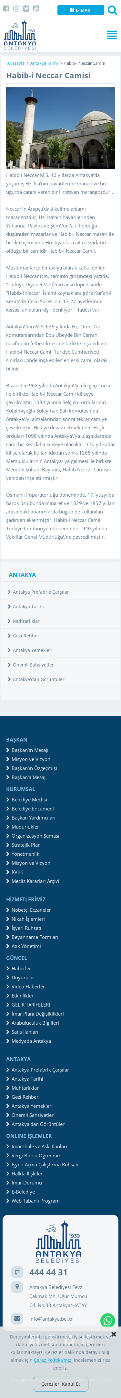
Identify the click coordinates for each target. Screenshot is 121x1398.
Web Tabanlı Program (33, 1200)
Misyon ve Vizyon (28, 759)
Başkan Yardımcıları (30, 817)
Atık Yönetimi (23, 946)
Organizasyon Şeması (32, 835)
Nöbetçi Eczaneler (28, 910)
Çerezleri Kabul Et (60, 1384)
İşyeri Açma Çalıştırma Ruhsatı (42, 1164)
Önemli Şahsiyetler (31, 665)
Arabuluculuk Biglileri (32, 1022)
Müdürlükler (22, 826)
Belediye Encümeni (30, 808)
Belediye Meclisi (26, 799)
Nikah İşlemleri (25, 919)
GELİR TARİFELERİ (28, 1004)
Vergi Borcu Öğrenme (33, 1155)
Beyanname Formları (32, 937)
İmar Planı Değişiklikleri (35, 1013)
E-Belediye (20, 1191)
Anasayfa (16, 63)
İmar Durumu (24, 1182)
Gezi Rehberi (24, 636)
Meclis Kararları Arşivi (32, 881)
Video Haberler (25, 986)
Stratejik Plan (23, 845)
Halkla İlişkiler (24, 1173)
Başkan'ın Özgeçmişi (31, 768)
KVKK (14, 872)
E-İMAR (80, 10)
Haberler (18, 968)
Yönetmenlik (22, 854)
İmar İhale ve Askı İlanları (36, 1146)
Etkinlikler (20, 995)
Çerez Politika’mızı (53, 1360)
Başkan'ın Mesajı (27, 750)
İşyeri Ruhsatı (23, 928)
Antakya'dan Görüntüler (36, 679)
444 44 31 (48, 1272)
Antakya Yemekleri (30, 650)
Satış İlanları (22, 1032)
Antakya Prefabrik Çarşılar (38, 592)
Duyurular (20, 977)
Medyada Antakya (28, 1041)
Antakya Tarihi (44, 63)
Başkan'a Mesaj (25, 777)
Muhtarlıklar (24, 621)
